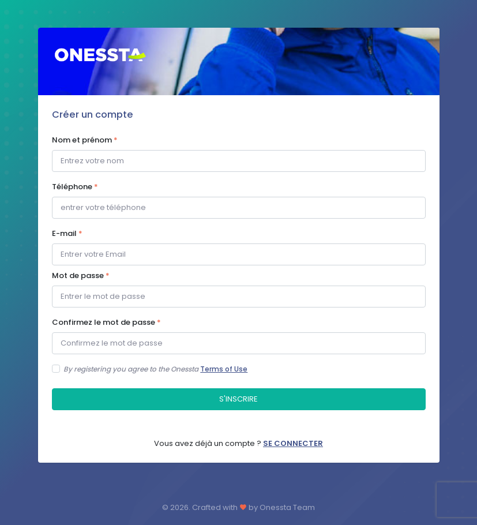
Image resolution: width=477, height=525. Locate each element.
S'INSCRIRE (238, 398)
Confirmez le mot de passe (106, 322)
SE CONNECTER (293, 443)
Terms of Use (223, 369)
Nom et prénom (85, 139)
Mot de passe (81, 275)
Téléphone (75, 186)
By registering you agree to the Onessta (155, 369)
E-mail (67, 233)
